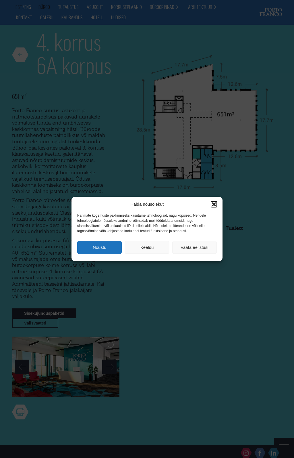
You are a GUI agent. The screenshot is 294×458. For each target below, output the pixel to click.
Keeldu (147, 247)
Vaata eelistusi (194, 247)
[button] (214, 204)
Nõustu (100, 247)
